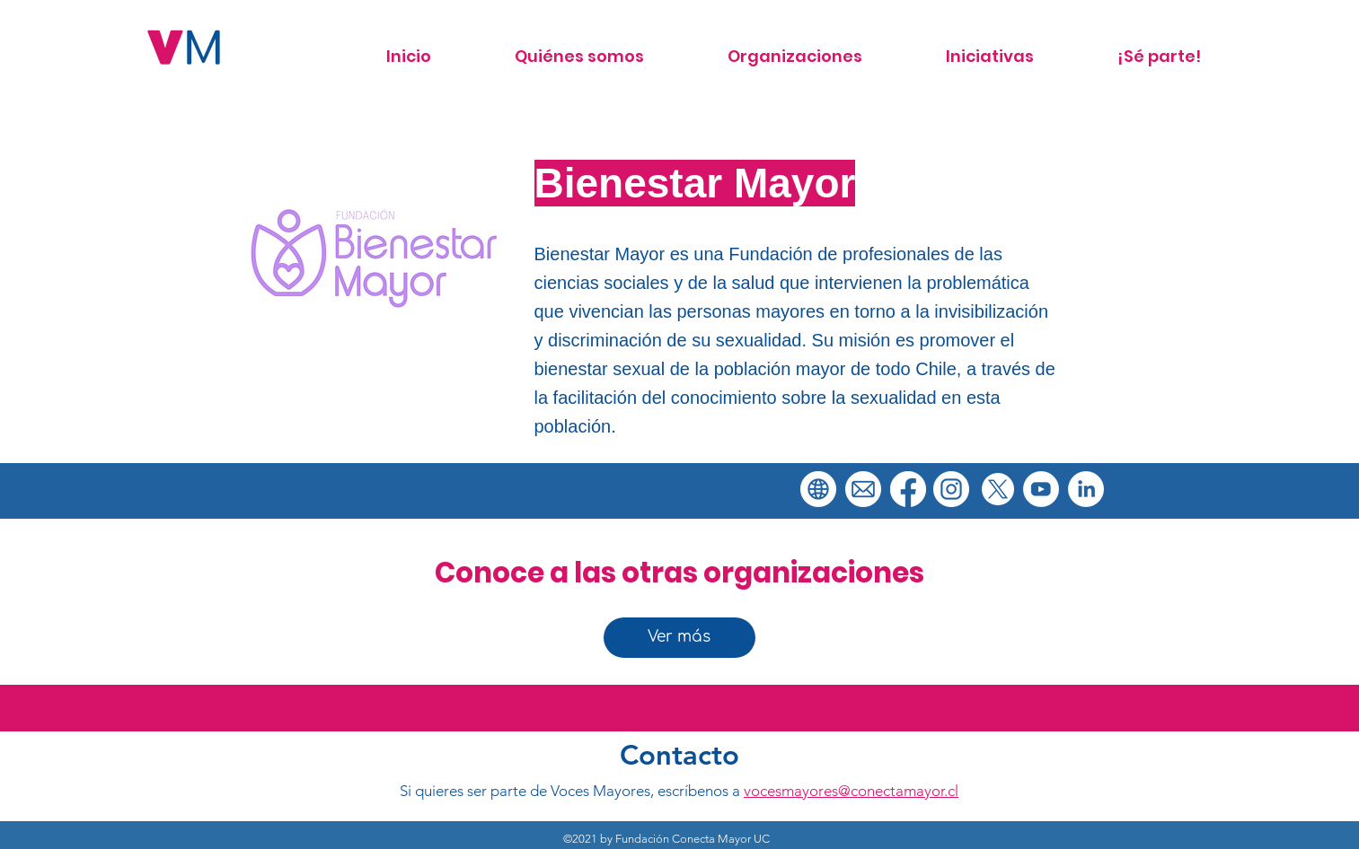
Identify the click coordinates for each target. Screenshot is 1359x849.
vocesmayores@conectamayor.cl (851, 791)
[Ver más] (679, 637)
